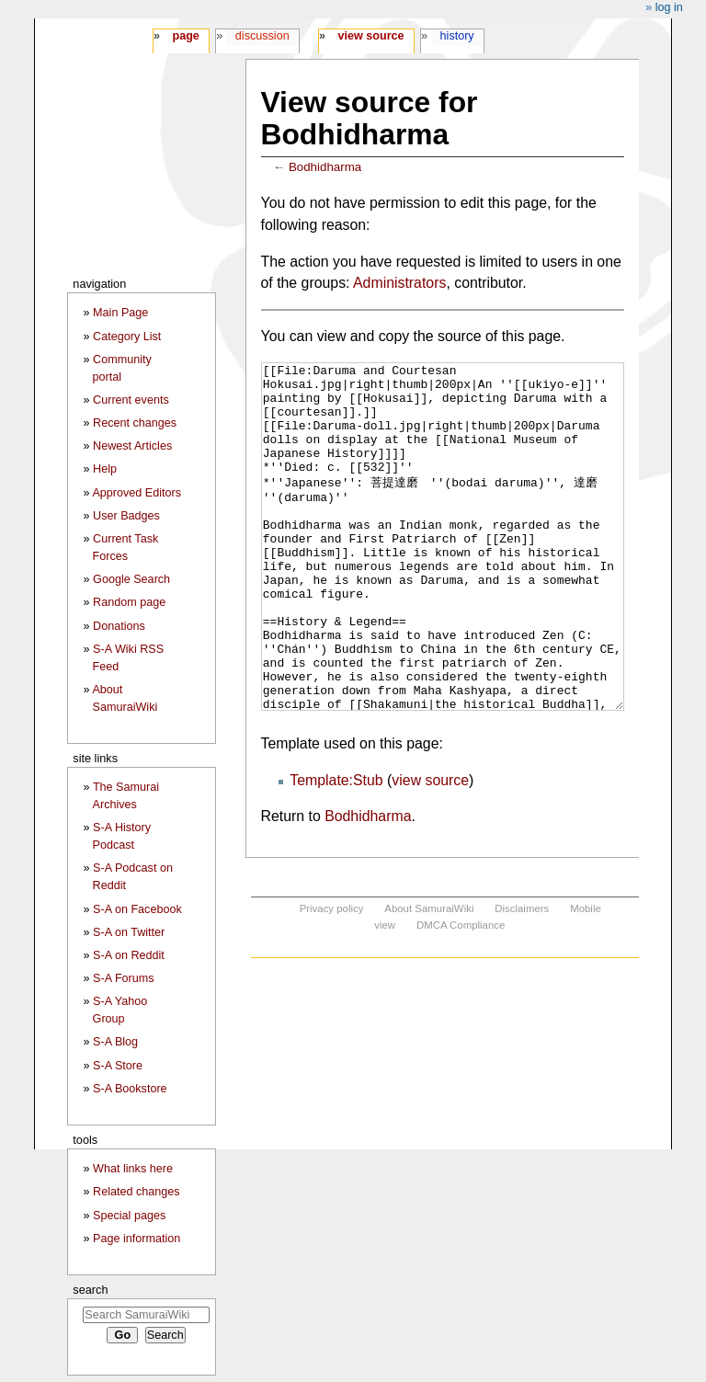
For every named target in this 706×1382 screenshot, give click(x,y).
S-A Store (117, 1065)
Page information (136, 1238)
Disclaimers (522, 977)
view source (430, 849)
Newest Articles (132, 446)
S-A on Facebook (137, 909)
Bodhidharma (325, 167)
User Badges (126, 515)
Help (105, 469)
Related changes (136, 1191)
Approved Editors (136, 492)
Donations (119, 626)
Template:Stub (336, 849)
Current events (131, 400)
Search (90, 1289)
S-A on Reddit (129, 955)
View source (371, 35)
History (457, 35)
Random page (129, 602)
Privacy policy (332, 977)
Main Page (120, 312)
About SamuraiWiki (428, 977)
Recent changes (134, 423)
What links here (133, 1168)
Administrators (399, 283)
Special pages (129, 1215)
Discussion (262, 35)
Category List (127, 336)
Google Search (131, 579)
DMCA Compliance (460, 993)
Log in (669, 7)
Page (185, 35)
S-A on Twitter (129, 932)
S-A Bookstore (130, 1088)
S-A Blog (115, 1041)
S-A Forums (123, 978)
